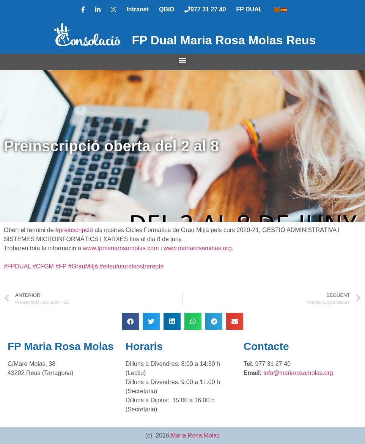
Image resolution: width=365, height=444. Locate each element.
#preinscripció (74, 230)
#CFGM (43, 266)
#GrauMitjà (83, 266)
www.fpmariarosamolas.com (121, 248)
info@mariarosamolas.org (298, 373)
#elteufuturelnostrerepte (132, 266)
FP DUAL (249, 9)
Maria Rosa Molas (195, 435)
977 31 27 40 (205, 9)
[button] (182, 60)
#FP (60, 266)
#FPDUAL (17, 266)
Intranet (137, 9)
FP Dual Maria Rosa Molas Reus (224, 40)
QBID (166, 9)
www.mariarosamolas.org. (198, 248)
